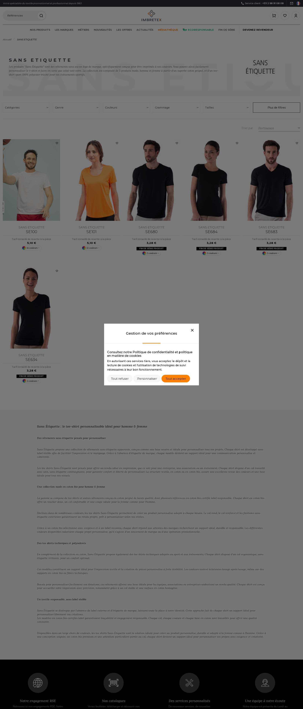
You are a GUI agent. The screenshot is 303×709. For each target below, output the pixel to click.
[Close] (192, 330)
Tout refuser (120, 378)
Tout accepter (176, 378)
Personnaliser (147, 378)
